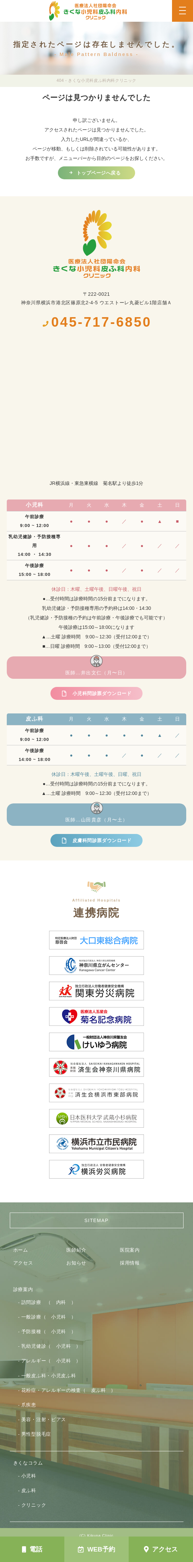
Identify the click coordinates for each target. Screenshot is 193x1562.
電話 (32, 1549)
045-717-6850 (96, 321)
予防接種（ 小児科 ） (48, 1331)
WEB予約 (96, 1549)
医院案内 (130, 1250)
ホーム (20, 1250)
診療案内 (23, 1289)
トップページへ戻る (99, 173)
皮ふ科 (28, 1490)
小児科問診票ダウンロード (101, 693)
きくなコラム (28, 1463)
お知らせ (76, 1263)
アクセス (161, 1549)
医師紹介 (76, 1250)
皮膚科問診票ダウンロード (101, 840)
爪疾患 (28, 1404)
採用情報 (130, 1263)
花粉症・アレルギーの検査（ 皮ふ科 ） (68, 1390)
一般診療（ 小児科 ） (48, 1317)
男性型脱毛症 (36, 1434)
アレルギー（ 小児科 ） (51, 1360)
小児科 (28, 1475)
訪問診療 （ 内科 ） (48, 1302)
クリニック (33, 1505)
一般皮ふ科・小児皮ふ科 (48, 1375)
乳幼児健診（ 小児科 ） (51, 1346)
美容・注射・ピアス (43, 1419)
